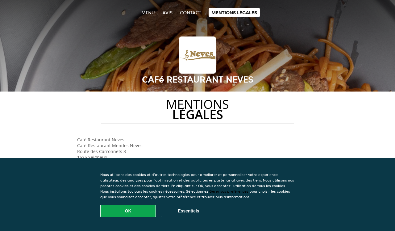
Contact (190, 12)
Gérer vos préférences (228, 191)
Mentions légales (234, 12)
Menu (148, 12)
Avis (167, 12)
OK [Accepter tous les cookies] (128, 210)
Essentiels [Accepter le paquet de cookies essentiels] (188, 210)
